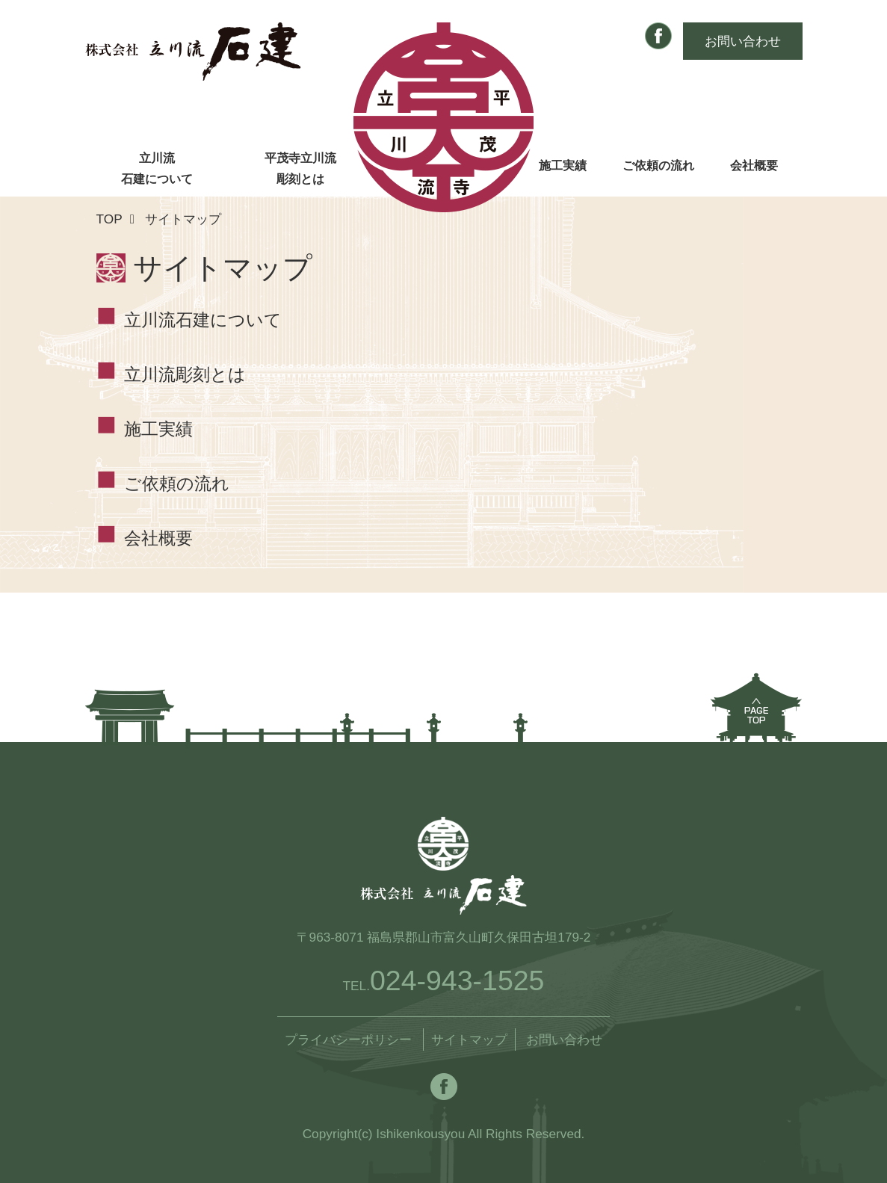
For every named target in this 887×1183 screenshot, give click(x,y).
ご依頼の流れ (658, 165)
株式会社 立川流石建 (193, 51)
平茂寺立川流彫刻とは (300, 168)
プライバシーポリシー (348, 1039)
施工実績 (563, 165)
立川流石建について (157, 168)
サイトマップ (469, 1039)
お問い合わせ (743, 41)
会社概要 (754, 165)
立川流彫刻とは (185, 374)
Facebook (658, 35)
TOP (109, 218)
